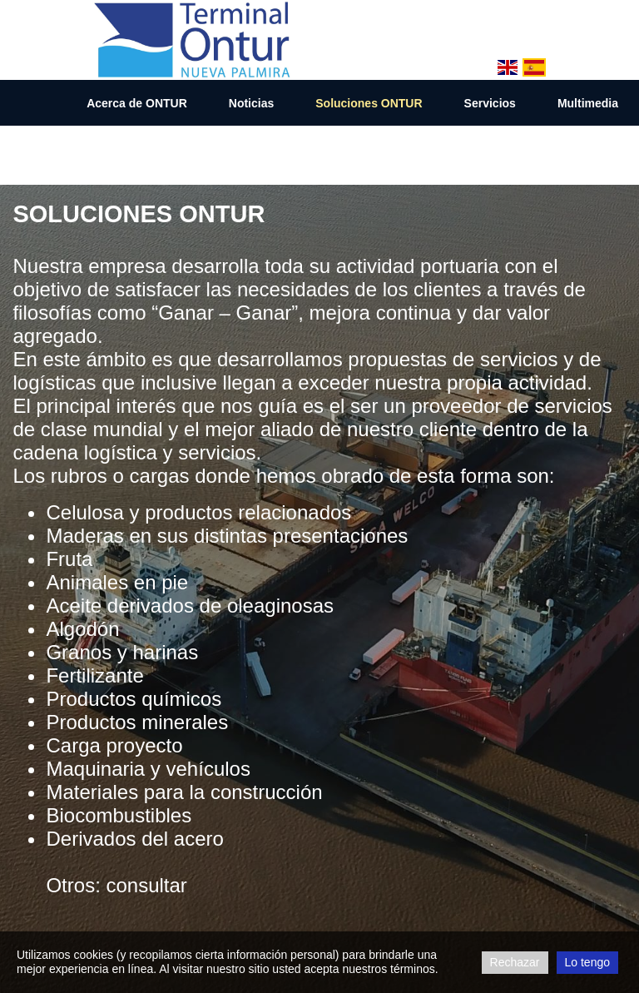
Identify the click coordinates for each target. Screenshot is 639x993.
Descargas (588, 149)
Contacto (408, 149)
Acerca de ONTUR (137, 103)
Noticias (251, 103)
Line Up (496, 149)
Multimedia (587, 103)
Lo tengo (588, 962)
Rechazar (515, 962)
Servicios (490, 103)
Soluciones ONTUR (368, 103)
